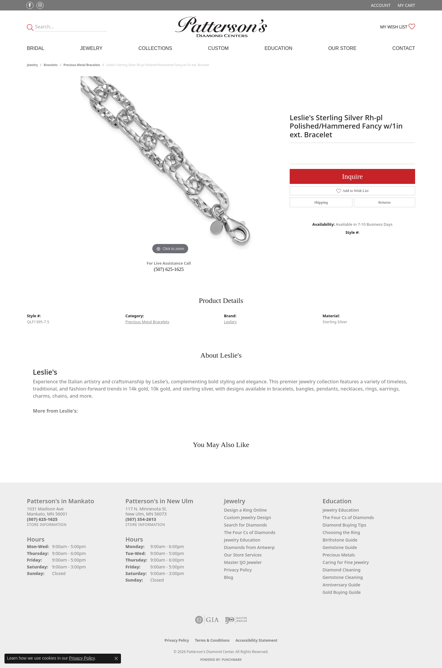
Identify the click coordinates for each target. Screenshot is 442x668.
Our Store (342, 48)
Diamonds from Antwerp (249, 547)
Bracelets (51, 65)
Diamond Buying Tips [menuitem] (344, 525)
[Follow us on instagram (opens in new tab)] (40, 5)
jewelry (32, 65)
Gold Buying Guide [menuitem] (342, 592)
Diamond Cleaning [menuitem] (341, 570)
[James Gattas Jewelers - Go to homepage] (221, 26)
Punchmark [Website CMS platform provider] (232, 660)
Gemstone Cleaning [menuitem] (343, 577)
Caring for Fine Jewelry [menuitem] (346, 562)
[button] (380, 5)
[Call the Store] (42, 519)
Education (278, 48)
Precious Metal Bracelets (82, 65)
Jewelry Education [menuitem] (341, 510)
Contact (403, 48)
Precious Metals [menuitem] (339, 555)
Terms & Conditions (212, 640)
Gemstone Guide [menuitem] (340, 547)
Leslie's (230, 321)
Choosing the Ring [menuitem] (341, 532)
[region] (170, 166)
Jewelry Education (242, 540)
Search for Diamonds (245, 525)
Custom (218, 48)
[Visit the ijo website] (236, 619)
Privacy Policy (238, 570)
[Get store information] (47, 524)
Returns (384, 202)
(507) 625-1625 (169, 269)
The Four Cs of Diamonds (249, 532)
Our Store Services (243, 555)
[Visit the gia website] (207, 619)
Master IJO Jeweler (243, 562)
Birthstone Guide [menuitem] (340, 540)
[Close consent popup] (116, 658)
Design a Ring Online (245, 510)
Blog (228, 577)
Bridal (35, 48)
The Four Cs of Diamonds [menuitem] (348, 517)
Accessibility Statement (256, 640)
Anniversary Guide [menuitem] (341, 585)
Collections (155, 48)
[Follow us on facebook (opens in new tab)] (29, 5)
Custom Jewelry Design (247, 517)
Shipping (321, 202)
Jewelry (91, 48)
